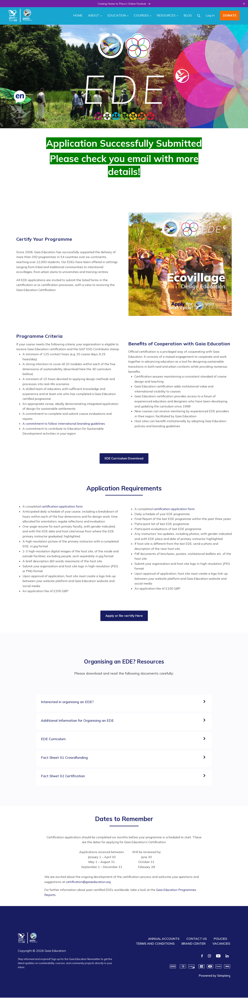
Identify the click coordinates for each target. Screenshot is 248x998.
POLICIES (220, 939)
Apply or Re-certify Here (124, 616)
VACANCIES (221, 944)
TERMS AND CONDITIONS (155, 944)
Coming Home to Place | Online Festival (124, 4)
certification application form (62, 507)
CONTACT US (196, 939)
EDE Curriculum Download (124, 459)
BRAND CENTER (194, 944)
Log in (210, 16)
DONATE (229, 16)
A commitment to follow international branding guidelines (63, 424)
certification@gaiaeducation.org (88, 882)
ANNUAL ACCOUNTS (163, 939)
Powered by (214, 976)
